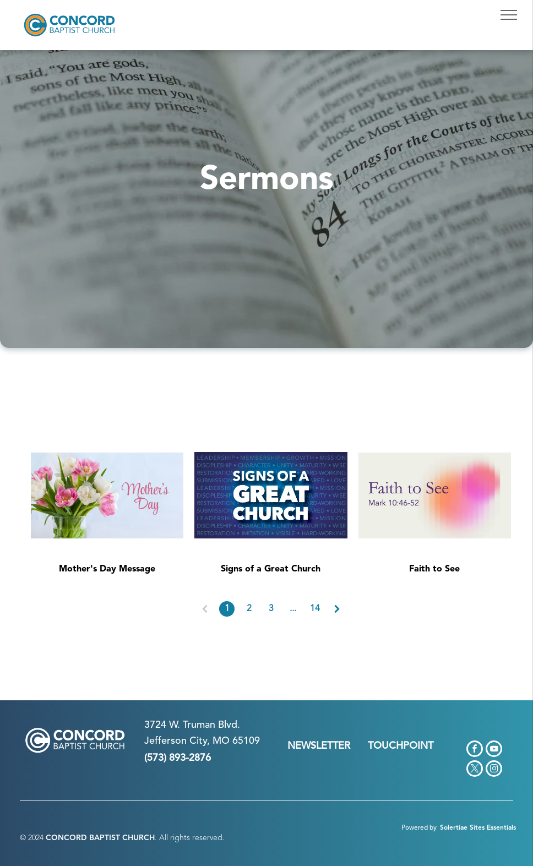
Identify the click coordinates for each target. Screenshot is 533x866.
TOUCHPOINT (400, 746)
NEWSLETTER (318, 746)
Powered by (419, 828)
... (293, 608)
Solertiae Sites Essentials (478, 828)
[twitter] (474, 770)
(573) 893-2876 (177, 758)
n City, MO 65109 (220, 741)
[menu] (508, 15)
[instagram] (494, 770)
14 (315, 608)
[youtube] (494, 750)
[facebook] (474, 750)
